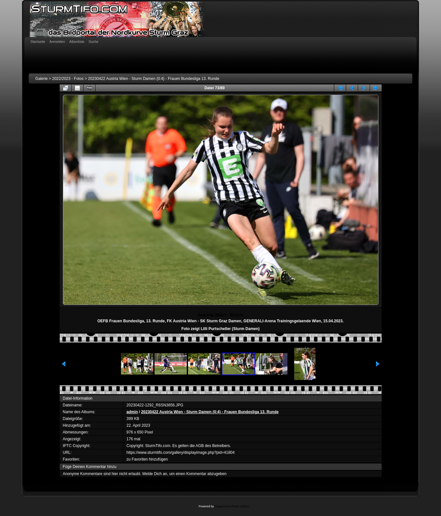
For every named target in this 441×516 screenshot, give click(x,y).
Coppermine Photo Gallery (232, 506)
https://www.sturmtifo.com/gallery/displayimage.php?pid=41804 (180, 452)
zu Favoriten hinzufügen (147, 459)
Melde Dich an (154, 474)
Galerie (41, 78)
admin (132, 412)
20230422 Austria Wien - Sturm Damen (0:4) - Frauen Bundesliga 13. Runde (153, 78)
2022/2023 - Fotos (68, 78)
